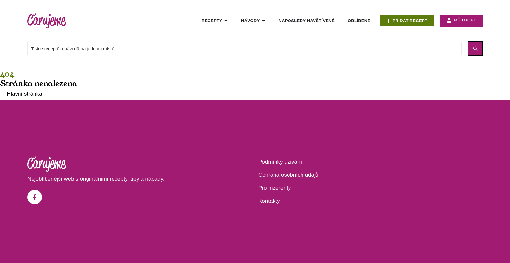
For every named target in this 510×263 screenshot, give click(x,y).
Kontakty (269, 201)
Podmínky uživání (280, 162)
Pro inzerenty (274, 188)
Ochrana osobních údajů (288, 175)
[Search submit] (475, 48)
